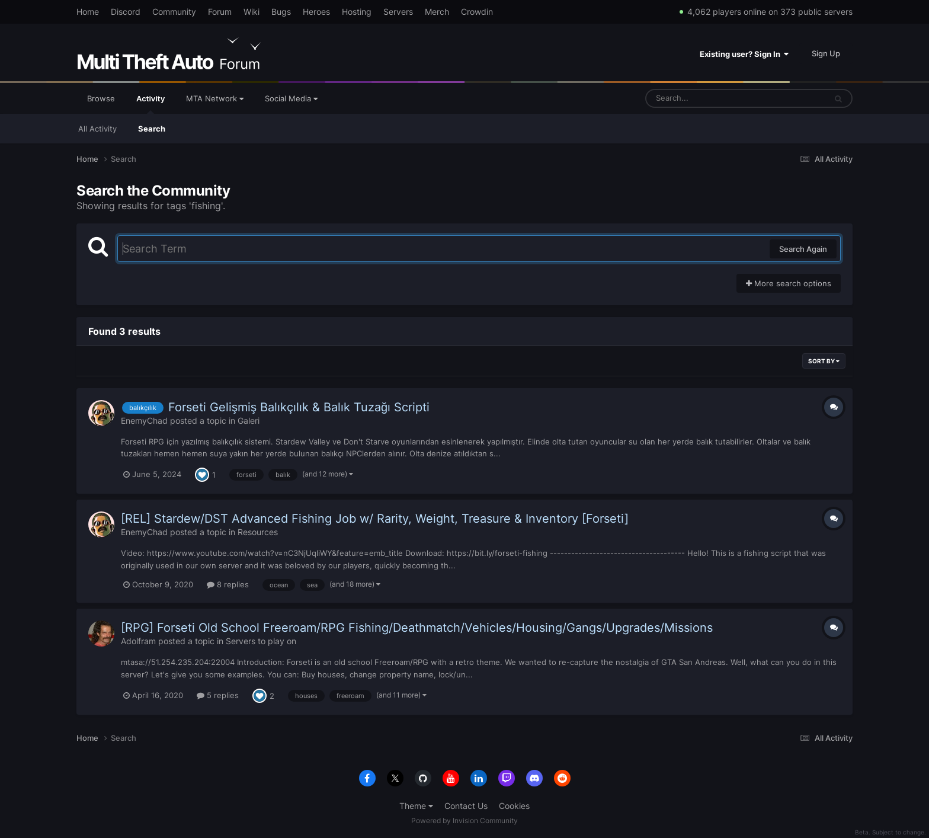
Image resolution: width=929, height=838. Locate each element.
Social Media (291, 98)
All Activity (97, 128)
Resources (258, 532)
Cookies (514, 806)
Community (174, 12)
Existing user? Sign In (744, 54)
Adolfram (138, 641)
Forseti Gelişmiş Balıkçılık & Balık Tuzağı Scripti (299, 407)
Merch (437, 12)
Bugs (281, 12)
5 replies (218, 695)
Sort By (824, 360)
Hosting (356, 12)
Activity (150, 104)
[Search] (704, 98)
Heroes (316, 12)
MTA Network (215, 98)
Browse (101, 98)
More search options (788, 283)
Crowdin (477, 12)
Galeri (249, 420)
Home (87, 12)
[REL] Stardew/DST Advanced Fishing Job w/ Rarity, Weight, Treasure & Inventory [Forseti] (375, 518)
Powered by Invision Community (464, 820)
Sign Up (826, 53)
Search (151, 128)
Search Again (803, 249)
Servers (398, 12)
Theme (416, 806)
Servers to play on (261, 641)
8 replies (228, 584)
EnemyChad (144, 420)
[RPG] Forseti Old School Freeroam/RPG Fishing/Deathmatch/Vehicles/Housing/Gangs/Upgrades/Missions (417, 627)
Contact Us (466, 806)
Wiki (252, 12)
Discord (125, 12)
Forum (220, 12)
